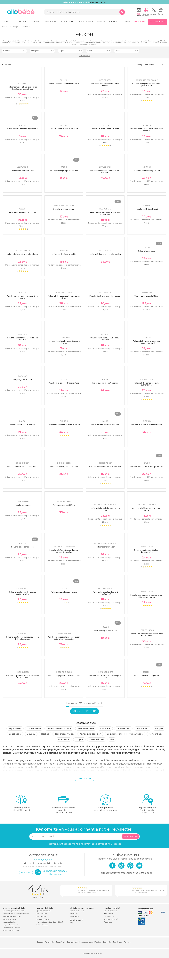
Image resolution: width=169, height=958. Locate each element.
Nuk (39, 752)
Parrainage (108, 922)
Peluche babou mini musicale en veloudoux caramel (146, 342)
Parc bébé (127, 942)
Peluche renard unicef (105, 547)
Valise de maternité (111, 919)
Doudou (31, 734)
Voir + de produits (84, 711)
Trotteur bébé (136, 734)
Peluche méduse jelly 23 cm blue (64, 466)
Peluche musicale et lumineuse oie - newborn (105, 172)
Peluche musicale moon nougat (22, 212)
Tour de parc (142, 728)
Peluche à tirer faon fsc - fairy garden (105, 254)
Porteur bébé (156, 734)
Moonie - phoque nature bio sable (64, 129)
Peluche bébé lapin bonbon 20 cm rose (105, 509)
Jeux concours (109, 916)
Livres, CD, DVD (96, 739)
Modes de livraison (9, 922)
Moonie (31, 752)
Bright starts (123, 746)
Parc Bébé (105, 728)
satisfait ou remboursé (105, 802)
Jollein (100, 749)
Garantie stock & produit (11, 928)
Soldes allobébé (42, 925)
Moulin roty (38, 746)
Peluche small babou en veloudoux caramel (105, 339)
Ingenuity (90, 749)
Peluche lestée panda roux (22, 547)
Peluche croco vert (22, 505)
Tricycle (79, 739)
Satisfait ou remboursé (11, 930)
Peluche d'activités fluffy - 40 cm (146, 171)
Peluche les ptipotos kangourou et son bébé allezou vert (22, 638)
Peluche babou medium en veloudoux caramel (146, 130)
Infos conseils (108, 914)
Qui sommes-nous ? (43, 911)
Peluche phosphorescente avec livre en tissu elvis (105, 213)
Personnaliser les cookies (12, 916)
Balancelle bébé (85, 728)
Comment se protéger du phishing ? (49, 922)
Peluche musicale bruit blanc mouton (64, 425)
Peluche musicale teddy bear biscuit (64, 84)
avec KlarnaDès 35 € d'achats (63, 804)
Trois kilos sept (118, 752)
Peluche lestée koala (146, 251)
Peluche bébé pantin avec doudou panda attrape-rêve (63, 551)
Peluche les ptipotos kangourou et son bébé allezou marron (146, 596)
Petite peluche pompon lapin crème (22, 129)
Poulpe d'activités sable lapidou (64, 254)
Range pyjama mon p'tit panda (105, 383)
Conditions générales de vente (14, 911)
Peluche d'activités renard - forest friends (105, 85)
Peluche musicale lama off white (105, 129)
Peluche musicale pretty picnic (64, 592)
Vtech (131, 752)
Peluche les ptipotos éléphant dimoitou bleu (146, 551)
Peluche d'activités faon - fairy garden (105, 296)
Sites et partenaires (77, 911)
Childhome (147, 746)
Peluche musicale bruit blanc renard (146, 425)
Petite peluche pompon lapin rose (64, 171)
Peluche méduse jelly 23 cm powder (22, 466)
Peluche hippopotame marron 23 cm (64, 675)
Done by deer (21, 749)
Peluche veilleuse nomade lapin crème (146, 466)
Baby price (98, 746)
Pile (112, 739)
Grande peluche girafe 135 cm (146, 296)
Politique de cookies (10, 919)
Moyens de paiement (10, 925)
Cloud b (159, 746)
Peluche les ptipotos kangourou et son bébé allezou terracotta (64, 638)
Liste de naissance (110, 911)
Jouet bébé (15, 734)
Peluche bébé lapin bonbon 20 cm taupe (146, 509)
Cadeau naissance (86, 942)
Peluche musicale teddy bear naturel (63, 383)
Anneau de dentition (90, 734)
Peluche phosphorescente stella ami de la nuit (22, 339)
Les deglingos (131, 749)
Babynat (110, 746)
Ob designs (49, 752)
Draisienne (63, 739)
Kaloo (108, 749)
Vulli (138, 752)
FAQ (71, 923)
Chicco (136, 746)
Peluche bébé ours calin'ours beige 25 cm (105, 676)
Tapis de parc (123, 728)
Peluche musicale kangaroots (146, 675)
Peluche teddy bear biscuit (146, 209)
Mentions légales (42, 919)
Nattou (50, 746)
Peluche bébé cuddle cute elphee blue (105, 466)
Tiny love (95, 752)
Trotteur (98, 942)
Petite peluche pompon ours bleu (105, 425)
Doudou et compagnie (43, 749)
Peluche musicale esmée (63, 209)
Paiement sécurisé (145, 909)
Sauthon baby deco (68, 752)
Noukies (60, 746)
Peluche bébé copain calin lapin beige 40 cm (64, 297)
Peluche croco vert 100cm (64, 505)
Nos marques (41, 916)
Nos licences (74, 916)
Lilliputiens (147, 749)
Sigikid (85, 752)
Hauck (61, 749)
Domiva (7, 749)
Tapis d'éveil (15, 728)
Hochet (45, 734)
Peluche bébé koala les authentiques (22, 254)
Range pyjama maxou (22, 380)
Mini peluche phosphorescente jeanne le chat (64, 342)
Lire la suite (84, 778)
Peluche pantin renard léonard (22, 425)
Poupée (159, 728)
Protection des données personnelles (16, 914)
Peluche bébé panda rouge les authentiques (146, 384)
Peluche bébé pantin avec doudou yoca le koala (146, 85)
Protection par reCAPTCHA (92, 954)
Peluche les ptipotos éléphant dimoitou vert (105, 593)
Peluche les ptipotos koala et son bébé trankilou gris (147, 635)
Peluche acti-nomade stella (22, 171)
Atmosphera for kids (78, 746)
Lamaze (117, 749)
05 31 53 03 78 (147, 812)
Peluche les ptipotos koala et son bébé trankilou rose (22, 676)
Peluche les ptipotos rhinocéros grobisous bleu (22, 593)
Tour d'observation (64, 734)
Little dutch (19, 752)
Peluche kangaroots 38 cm (105, 630)
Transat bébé (34, 728)
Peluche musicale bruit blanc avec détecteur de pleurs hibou (22, 88)
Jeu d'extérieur (114, 734)
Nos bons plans (41, 914)
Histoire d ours (74, 749)
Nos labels (73, 914)
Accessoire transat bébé (59, 728)
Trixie (105, 752)
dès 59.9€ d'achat (21, 804)
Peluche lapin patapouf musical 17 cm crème (22, 297)
